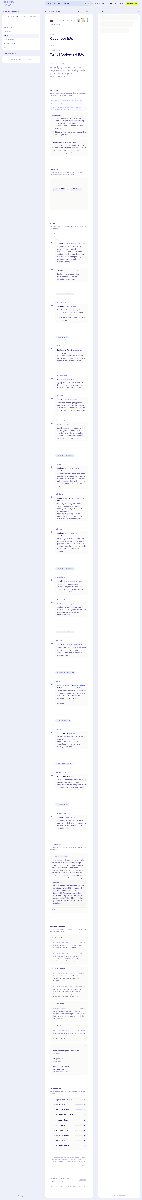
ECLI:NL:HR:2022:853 (61, 942)
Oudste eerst (56, 234)
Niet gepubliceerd (59, 1009)
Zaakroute (7, 32)
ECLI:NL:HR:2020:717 (61, 1031)
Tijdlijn (6, 36)
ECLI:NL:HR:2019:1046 (61, 953)
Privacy (52, 1186)
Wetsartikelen (8, 47)
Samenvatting (8, 28)
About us (60, 1182)
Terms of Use (59, 1186)
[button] (3, 17)
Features (53, 1182)
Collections (53, 1179)
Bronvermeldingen (10, 43)
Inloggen (21, 1196)
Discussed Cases (64, 1179)
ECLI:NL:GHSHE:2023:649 (62, 986)
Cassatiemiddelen (9, 40)
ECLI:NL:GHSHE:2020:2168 (62, 973)
